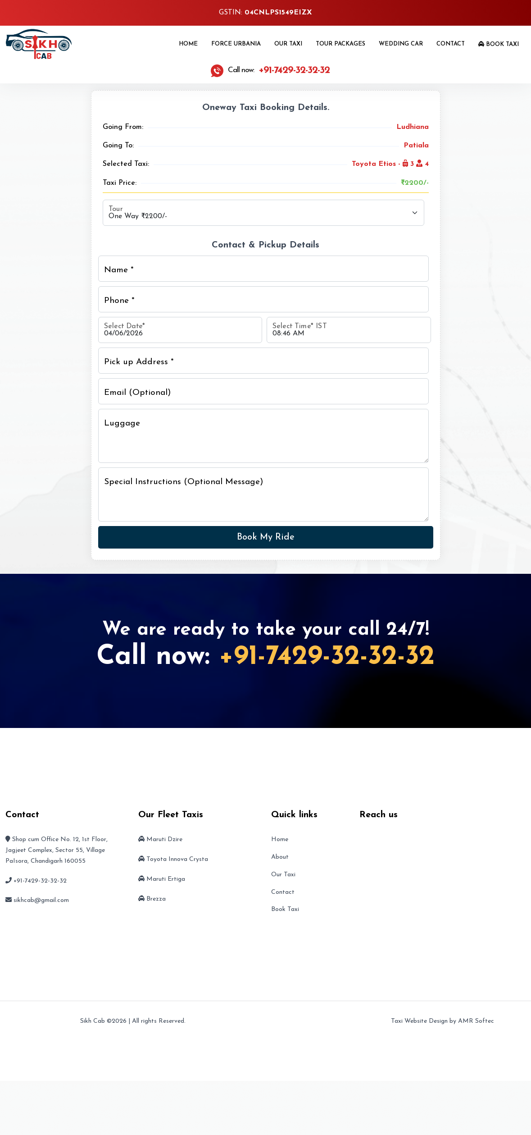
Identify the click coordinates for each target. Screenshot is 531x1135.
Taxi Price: (119, 183)
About (280, 857)
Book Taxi (498, 44)
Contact (450, 44)
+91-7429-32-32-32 (327, 657)
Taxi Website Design (419, 1021)
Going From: (123, 127)
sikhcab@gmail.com (41, 900)
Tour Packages (340, 44)
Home (188, 44)
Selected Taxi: (126, 164)
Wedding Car (401, 44)
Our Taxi (288, 44)
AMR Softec (476, 1021)
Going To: (118, 145)
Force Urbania (236, 44)
